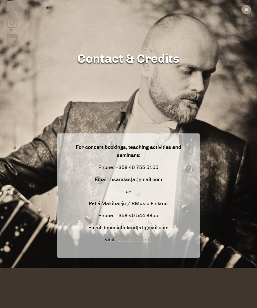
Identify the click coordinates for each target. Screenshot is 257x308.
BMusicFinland (134, 239)
